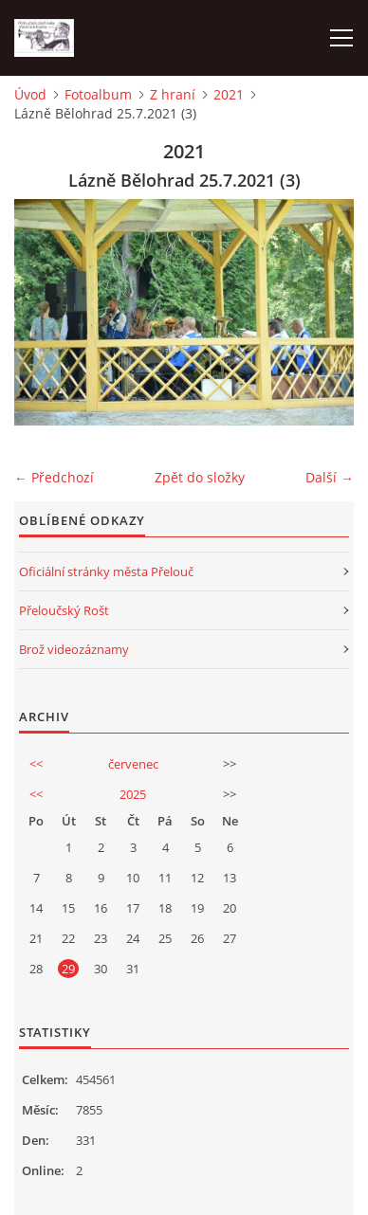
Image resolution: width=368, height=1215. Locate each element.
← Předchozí (54, 477)
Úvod (30, 94)
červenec (133, 763)
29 (68, 968)
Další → (329, 477)
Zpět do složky (200, 477)
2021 (228, 94)
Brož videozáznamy (74, 649)
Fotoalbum (98, 94)
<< (36, 763)
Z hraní (172, 94)
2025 (133, 794)
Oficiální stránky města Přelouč (106, 571)
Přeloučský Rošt (64, 610)
